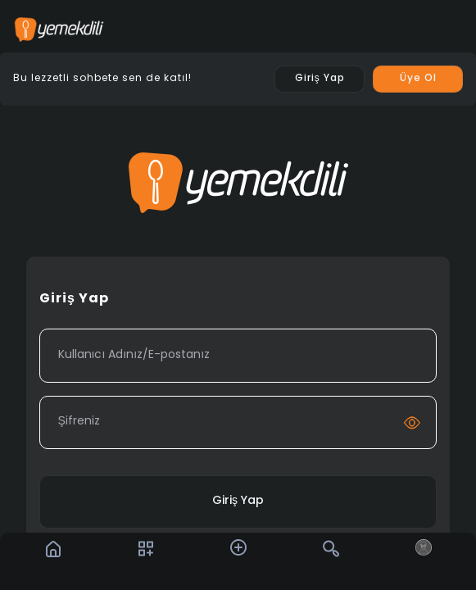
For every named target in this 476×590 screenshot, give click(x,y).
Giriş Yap (238, 501)
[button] (238, 547)
